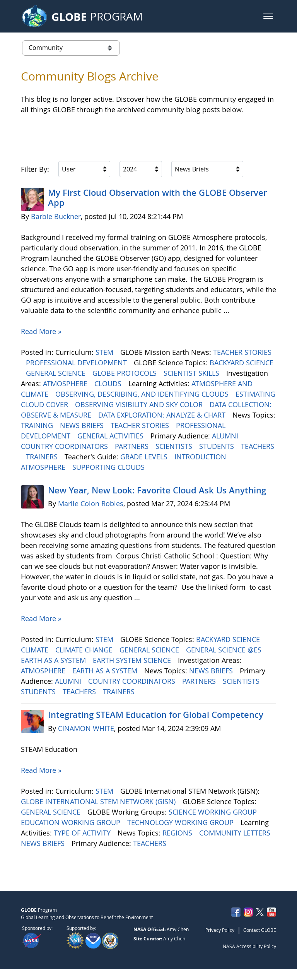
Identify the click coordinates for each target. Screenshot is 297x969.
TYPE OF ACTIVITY (83, 832)
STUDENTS (217, 446)
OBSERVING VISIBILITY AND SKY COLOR (140, 404)
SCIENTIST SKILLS (192, 373)
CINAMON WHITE (86, 728)
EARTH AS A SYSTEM (54, 660)
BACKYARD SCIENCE (241, 362)
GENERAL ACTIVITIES (111, 435)
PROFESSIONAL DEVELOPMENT (77, 362)
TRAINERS (43, 456)
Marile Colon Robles (90, 503)
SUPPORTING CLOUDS (109, 467)
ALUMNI (226, 435)
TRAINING (38, 425)
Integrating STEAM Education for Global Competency (155, 715)
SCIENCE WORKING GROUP (214, 812)
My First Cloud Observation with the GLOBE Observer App (157, 198)
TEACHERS (257, 446)
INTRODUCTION (201, 456)
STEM (105, 352)
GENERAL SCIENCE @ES (224, 649)
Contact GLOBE (259, 930)
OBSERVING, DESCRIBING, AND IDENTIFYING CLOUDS (142, 394)
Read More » (41, 331)
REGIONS (178, 832)
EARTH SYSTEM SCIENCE (133, 660)
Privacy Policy (219, 930)
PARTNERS (132, 446)
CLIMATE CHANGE (84, 649)
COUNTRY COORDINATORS (65, 446)
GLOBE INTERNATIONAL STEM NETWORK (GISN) (99, 801)
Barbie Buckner (56, 216)
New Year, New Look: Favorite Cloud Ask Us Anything (157, 490)
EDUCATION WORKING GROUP (71, 822)
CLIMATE (35, 649)
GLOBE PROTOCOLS (125, 373)
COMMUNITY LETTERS (235, 832)
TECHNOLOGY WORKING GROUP (181, 822)
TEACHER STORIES (242, 352)
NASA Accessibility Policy (249, 946)
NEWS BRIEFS (83, 425)
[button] (268, 16)
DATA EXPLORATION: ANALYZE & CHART (162, 414)
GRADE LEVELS (144, 456)
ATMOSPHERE (66, 383)
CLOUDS (108, 383)
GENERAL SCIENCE (56, 373)
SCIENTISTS (174, 446)
